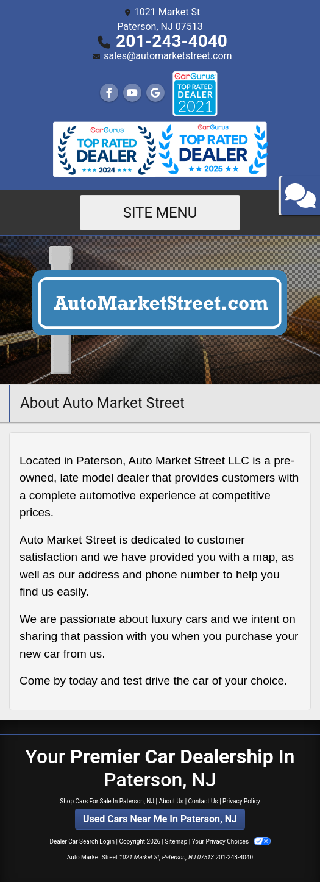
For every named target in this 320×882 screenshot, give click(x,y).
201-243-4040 (171, 41)
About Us (170, 801)
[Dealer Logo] (160, 309)
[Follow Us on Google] (155, 93)
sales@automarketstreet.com (168, 56)
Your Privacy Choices (231, 841)
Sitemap (176, 841)
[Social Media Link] (194, 93)
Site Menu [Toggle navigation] (160, 212)
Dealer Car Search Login (82, 841)
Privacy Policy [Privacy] (241, 801)
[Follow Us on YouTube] (132, 93)
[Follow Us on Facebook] (109, 93)
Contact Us (203, 801)
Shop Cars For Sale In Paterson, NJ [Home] (107, 801)
